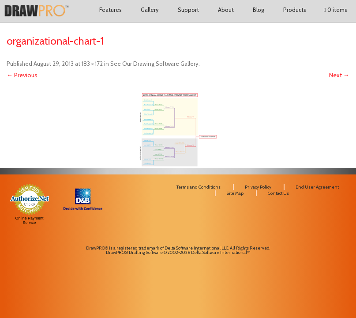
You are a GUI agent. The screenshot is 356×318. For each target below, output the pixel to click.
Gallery (150, 9)
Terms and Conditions (198, 187)
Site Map (235, 193)
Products (294, 9)
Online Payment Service (29, 220)
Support (188, 9)
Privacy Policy (258, 187)
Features (110, 9)
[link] (82, 229)
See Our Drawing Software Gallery (154, 63)
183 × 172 (92, 63)
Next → (339, 75)
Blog (258, 9)
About (226, 9)
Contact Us (278, 193)
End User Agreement (317, 187)
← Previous (22, 75)
